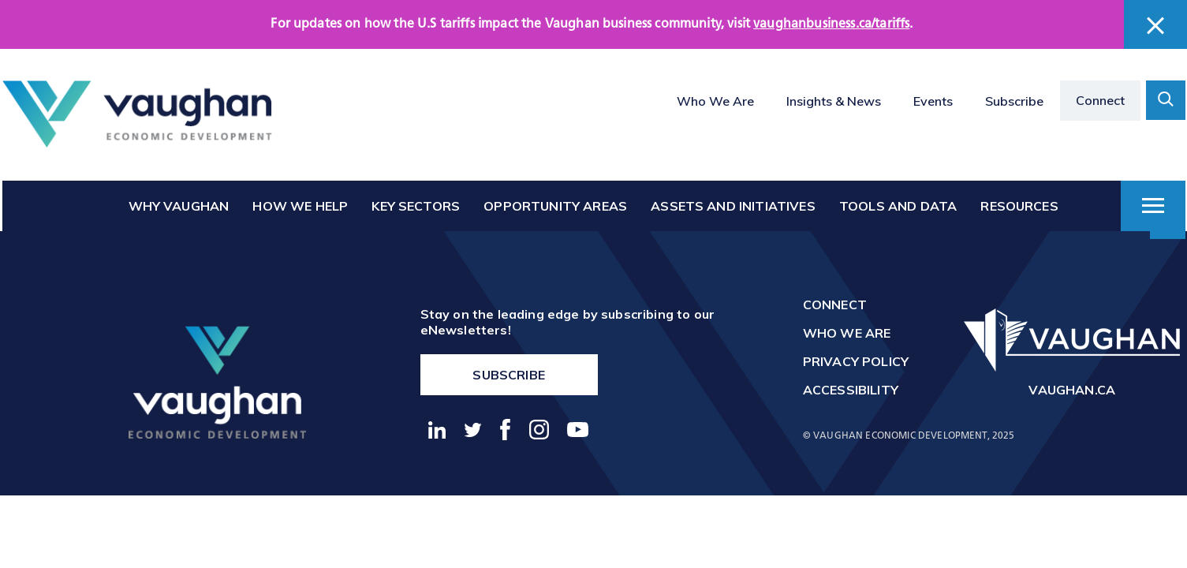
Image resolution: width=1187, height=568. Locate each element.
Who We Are (715, 100)
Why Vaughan (179, 206)
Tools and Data (898, 206)
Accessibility (850, 389)
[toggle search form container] (1165, 100)
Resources (1019, 206)
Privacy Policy (856, 361)
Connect (1100, 100)
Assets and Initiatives (733, 206)
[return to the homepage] (217, 382)
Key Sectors (415, 206)
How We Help (300, 206)
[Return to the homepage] (137, 114)
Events (933, 100)
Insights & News (833, 100)
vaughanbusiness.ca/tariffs (831, 24)
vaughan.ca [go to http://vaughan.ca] (1071, 389)
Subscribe (1014, 100)
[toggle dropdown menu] (1153, 206)
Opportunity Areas (555, 206)
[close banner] (1155, 25)
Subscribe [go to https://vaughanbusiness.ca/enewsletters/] (508, 375)
